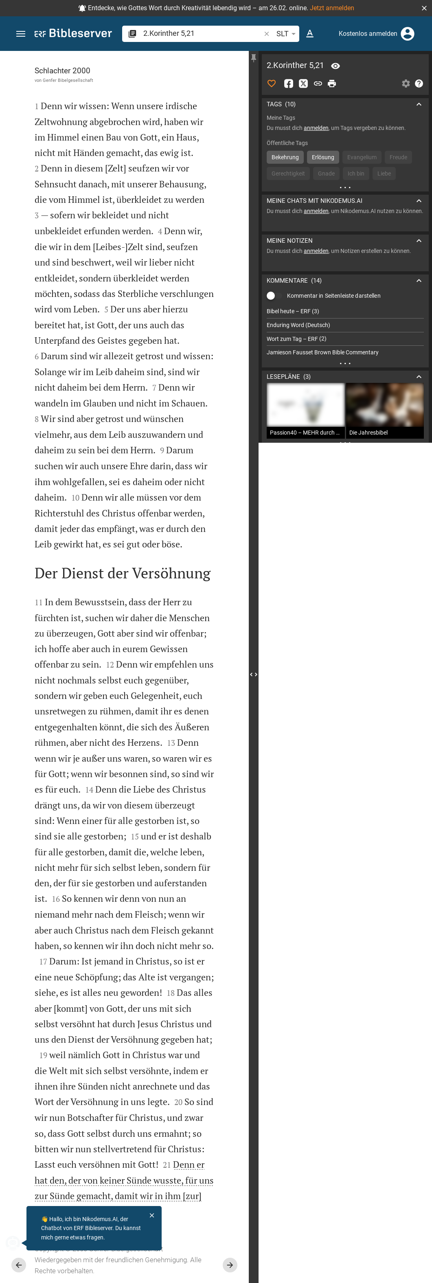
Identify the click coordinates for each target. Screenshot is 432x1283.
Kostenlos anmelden (368, 33)
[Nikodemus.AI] (18, 1243)
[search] (203, 33)
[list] (345, 332)
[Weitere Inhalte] (345, 187)
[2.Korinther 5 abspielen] (345, 469)
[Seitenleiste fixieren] (254, 58)
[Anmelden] (407, 34)
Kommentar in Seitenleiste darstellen (334, 295)
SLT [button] (287, 34)
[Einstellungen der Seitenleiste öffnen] (405, 83)
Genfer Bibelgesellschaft (68, 80)
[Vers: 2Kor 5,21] (335, 65)
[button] (424, 8)
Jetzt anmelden (332, 8)
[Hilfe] (418, 83)
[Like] (271, 83)
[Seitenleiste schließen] (254, 674)
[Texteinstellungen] (310, 34)
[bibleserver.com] (73, 34)
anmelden (316, 128)
